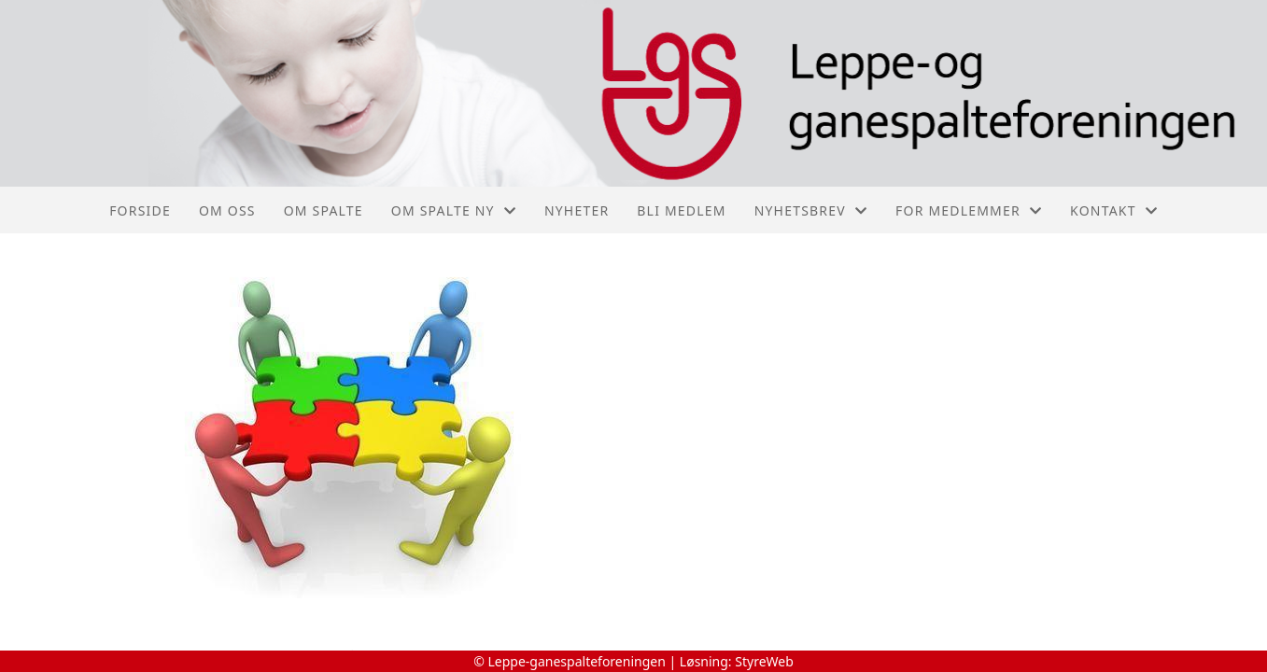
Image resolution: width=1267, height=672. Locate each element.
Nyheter (576, 210)
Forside (140, 210)
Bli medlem (681, 210)
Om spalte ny (453, 210)
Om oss (227, 210)
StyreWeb (764, 661)
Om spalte (323, 210)
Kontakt (1114, 210)
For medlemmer (968, 210)
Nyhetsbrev (810, 210)
